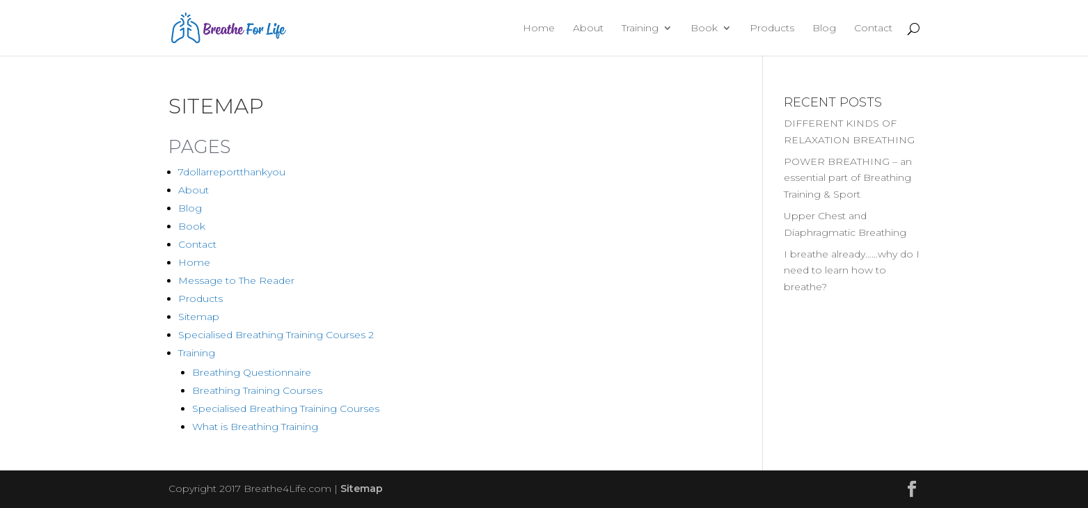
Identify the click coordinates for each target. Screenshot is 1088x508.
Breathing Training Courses (257, 390)
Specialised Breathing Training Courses (285, 408)
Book (704, 28)
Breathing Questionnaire (251, 372)
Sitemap (198, 316)
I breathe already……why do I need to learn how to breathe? (852, 271)
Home (539, 28)
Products (772, 28)
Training (640, 28)
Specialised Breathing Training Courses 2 (276, 334)
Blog (824, 28)
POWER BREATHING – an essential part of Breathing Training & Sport (848, 178)
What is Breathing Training (255, 426)
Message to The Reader (236, 280)
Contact (873, 28)
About (588, 28)
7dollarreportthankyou (231, 172)
